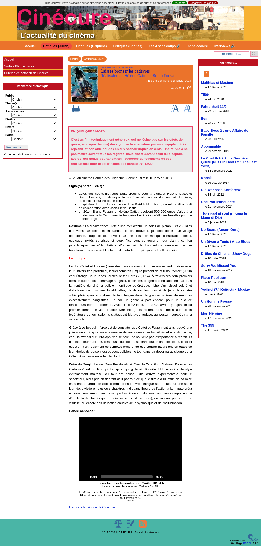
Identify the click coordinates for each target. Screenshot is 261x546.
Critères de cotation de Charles (26, 73)
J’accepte (179, 2)
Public (9, 95)
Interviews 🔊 (224, 46)
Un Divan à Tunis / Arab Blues (225, 242)
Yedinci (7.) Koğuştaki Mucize (225, 289)
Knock (206, 178)
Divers (9, 127)
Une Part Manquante (218, 202)
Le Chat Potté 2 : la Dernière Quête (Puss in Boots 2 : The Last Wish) (229, 162)
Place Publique (213, 277)
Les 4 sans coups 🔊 (165, 46)
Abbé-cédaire (197, 46)
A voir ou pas (14, 111)
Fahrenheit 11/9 (214, 106)
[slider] (127, 476)
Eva (204, 118)
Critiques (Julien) (56, 46)
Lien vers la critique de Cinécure (92, 507)
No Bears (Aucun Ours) (220, 230)
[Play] (85, 476)
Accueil (30, 46)
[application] (130, 449)
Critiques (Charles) (127, 46)
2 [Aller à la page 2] (207, 73)
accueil (74, 58)
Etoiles (10, 119)
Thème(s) (11, 103)
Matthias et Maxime (217, 83)
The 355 (207, 325)
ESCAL (247, 543)
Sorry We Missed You (218, 265)
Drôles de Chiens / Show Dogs (226, 254)
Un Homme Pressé (216, 301)
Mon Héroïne (211, 313)
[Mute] (168, 476)
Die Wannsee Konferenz (221, 190)
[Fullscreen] (176, 476)
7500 (205, 95)
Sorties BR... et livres (19, 66)
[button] (130, 449)
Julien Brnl (181, 87)
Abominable (211, 146)
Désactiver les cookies (203, 2)
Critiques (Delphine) (91, 46)
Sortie (9, 135)
